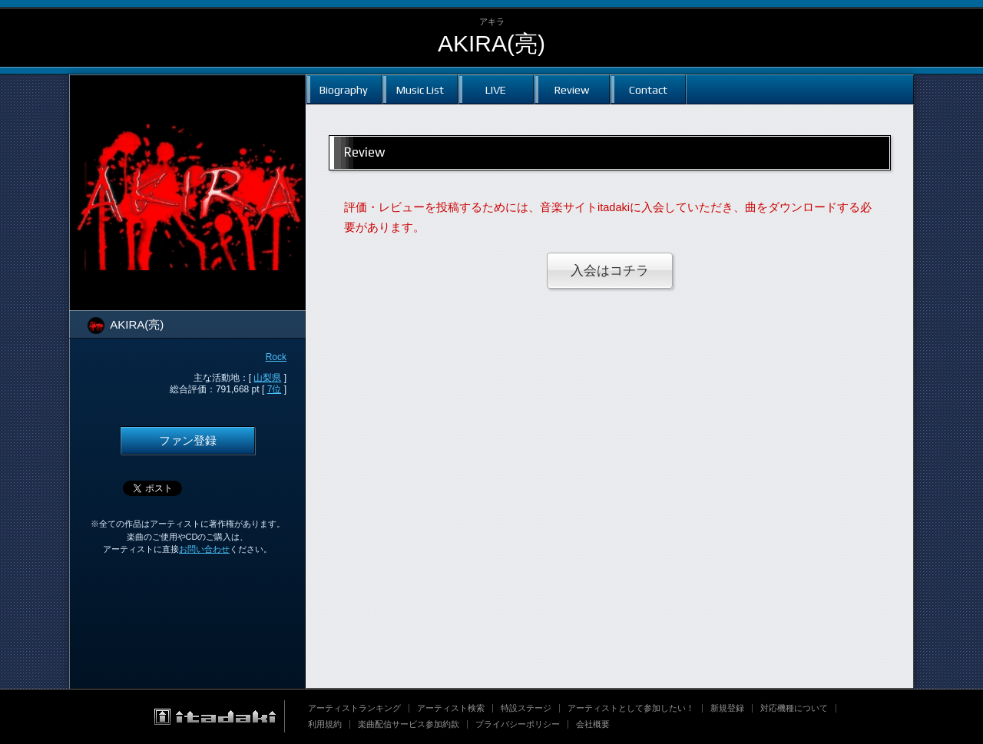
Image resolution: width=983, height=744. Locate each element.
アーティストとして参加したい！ (631, 708)
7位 (274, 389)
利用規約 (325, 724)
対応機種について (794, 708)
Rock (276, 357)
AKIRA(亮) (491, 43)
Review (571, 89)
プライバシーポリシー (517, 724)
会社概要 (593, 724)
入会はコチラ (610, 270)
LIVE (495, 89)
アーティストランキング (354, 708)
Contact (648, 89)
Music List (420, 89)
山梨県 (267, 377)
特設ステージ (526, 708)
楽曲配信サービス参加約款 (408, 724)
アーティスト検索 (451, 708)
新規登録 (727, 708)
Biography (343, 89)
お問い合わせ (204, 549)
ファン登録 (188, 441)
